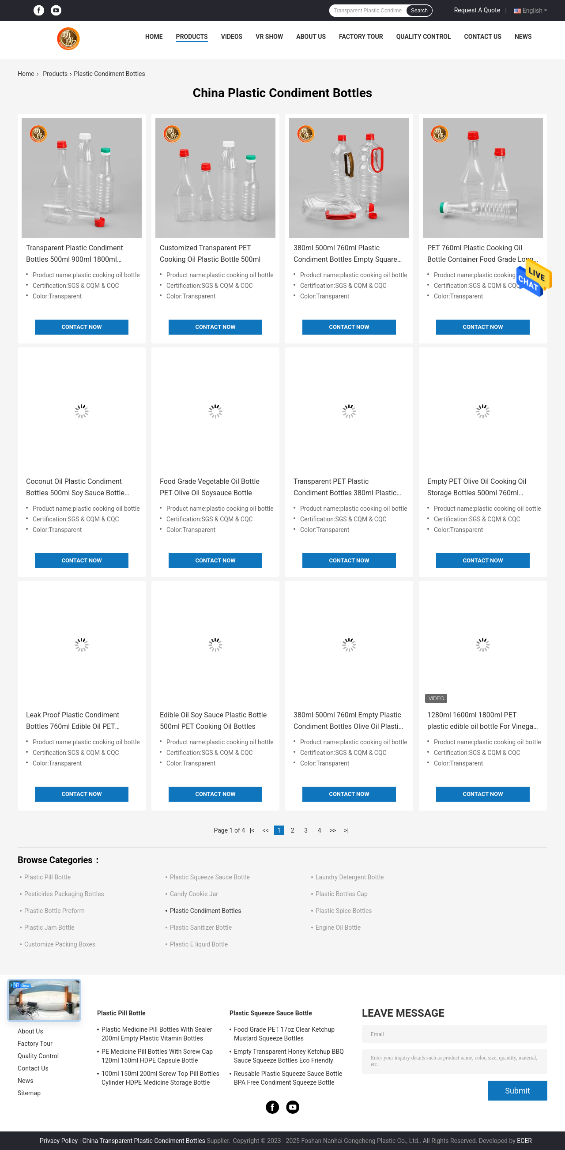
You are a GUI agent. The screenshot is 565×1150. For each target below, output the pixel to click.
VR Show (269, 36)
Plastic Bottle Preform (54, 910)
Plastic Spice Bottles (344, 910)
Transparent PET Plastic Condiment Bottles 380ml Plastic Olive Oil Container (345, 488)
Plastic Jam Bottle (49, 927)
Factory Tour (361, 36)
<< (266, 830)
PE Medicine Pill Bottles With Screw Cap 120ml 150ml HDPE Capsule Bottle (157, 1056)
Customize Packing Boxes (59, 944)
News (523, 36)
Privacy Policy (59, 1140)
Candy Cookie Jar (194, 893)
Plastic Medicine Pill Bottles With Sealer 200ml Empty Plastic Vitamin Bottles (157, 1034)
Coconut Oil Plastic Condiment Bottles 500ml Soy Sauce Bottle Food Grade (75, 488)
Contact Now (81, 327)
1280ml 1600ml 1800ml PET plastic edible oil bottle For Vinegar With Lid (481, 721)
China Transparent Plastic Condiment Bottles (144, 1140)
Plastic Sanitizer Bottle (201, 927)
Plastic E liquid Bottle (199, 944)
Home (154, 36)
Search (419, 11)
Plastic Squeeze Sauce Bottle (210, 877)
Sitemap (29, 1093)
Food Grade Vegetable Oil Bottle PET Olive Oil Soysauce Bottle (210, 487)
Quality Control (423, 36)
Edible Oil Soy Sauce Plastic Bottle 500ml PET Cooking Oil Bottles (213, 721)
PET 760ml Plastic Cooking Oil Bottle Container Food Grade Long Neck (480, 254)
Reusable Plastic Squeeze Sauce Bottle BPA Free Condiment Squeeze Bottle (288, 1078)
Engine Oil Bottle (338, 927)
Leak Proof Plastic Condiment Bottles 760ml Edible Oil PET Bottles (72, 721)
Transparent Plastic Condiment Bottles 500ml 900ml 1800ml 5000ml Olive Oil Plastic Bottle (74, 254)
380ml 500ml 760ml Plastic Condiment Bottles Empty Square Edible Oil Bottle (345, 254)
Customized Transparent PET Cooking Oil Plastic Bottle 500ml (210, 254)
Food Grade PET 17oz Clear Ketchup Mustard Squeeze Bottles (284, 1034)
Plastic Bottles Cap (342, 893)
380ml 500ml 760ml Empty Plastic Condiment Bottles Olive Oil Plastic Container (348, 721)
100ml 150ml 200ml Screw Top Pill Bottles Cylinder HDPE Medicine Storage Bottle (160, 1078)
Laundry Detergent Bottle (350, 877)
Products (192, 36)
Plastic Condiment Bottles (205, 910)
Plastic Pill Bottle (47, 877)
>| (346, 830)
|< (252, 830)
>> (333, 830)
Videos (232, 36)
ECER (524, 1140)
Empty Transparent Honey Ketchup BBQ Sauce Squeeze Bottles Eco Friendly (289, 1056)
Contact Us (482, 36)
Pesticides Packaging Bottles (64, 893)
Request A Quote (477, 10)
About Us (311, 36)
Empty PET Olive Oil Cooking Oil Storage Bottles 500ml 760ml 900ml (476, 488)
